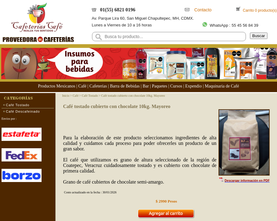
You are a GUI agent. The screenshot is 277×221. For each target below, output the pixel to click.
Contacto (202, 9)
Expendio (193, 86)
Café (82, 86)
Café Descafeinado (23, 111)
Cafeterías (98, 86)
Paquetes (159, 86)
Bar (146, 86)
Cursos (176, 86)
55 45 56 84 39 (244, 25)
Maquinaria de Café (222, 86)
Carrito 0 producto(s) (259, 10)
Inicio (65, 95)
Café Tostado (18, 105)
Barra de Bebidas (124, 86)
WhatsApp (219, 25)
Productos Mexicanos (56, 86)
